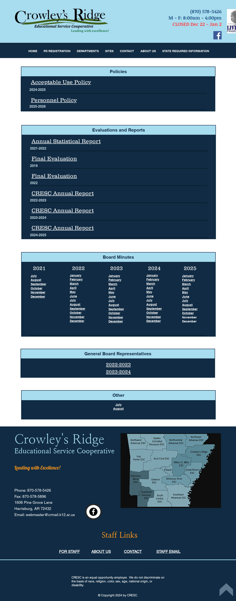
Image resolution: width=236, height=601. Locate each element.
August (118, 408)
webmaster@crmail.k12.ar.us (50, 514)
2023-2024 (118, 372)
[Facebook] (217, 35)
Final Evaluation (54, 176)
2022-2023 (118, 364)
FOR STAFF (69, 551)
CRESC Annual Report (63, 193)
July (118, 404)
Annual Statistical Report (66, 141)
